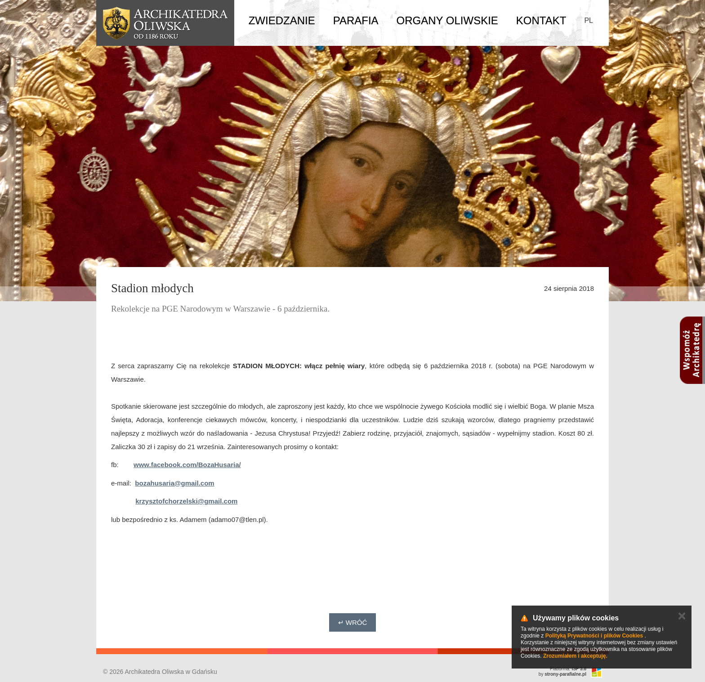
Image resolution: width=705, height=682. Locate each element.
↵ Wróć (352, 622)
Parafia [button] (356, 20)
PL (588, 20)
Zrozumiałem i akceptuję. (575, 656)
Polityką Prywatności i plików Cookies (594, 636)
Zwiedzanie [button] (282, 20)
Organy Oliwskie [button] (447, 20)
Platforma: (568, 668)
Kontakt (541, 20)
